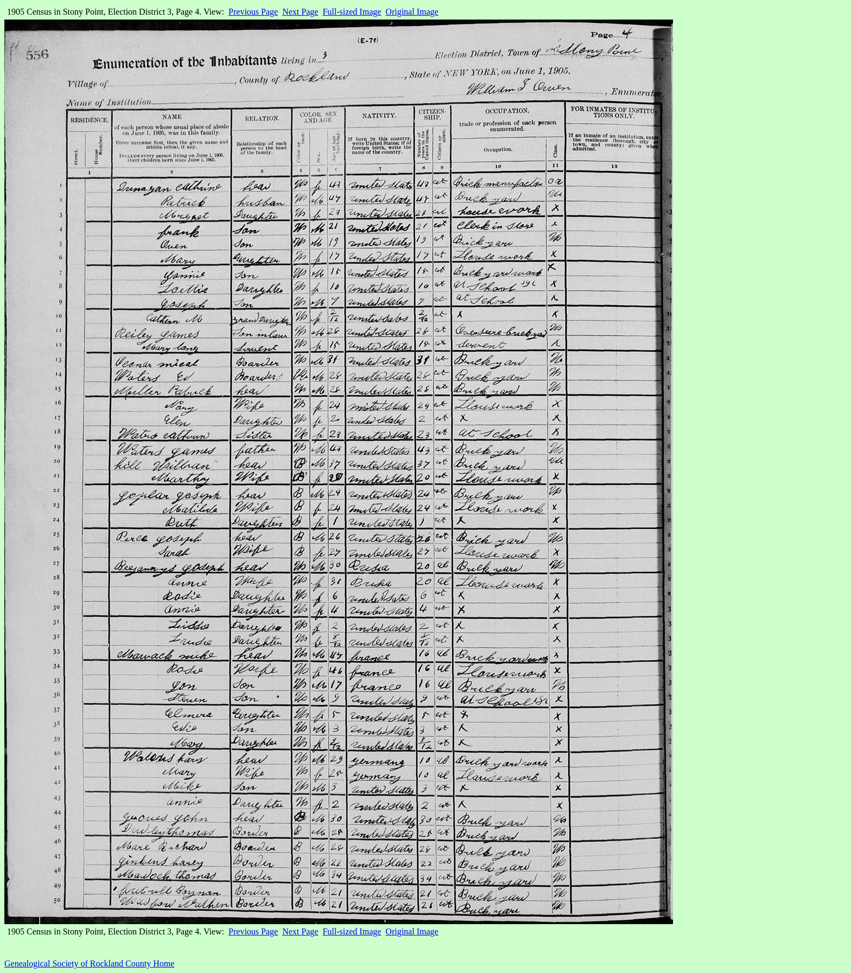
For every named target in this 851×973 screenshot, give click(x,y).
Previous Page (253, 11)
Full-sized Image (351, 11)
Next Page (300, 11)
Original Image (411, 11)
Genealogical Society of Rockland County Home (89, 963)
